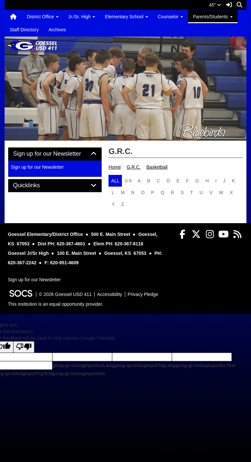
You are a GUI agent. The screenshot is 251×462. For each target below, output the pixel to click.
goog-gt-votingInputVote (78, 373)
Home (115, 167)
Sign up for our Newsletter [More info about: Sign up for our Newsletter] (37, 167)
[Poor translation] (23, 347)
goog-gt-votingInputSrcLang (83, 365)
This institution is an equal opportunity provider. (55, 304)
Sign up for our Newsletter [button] (54, 154)
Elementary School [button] (126, 16)
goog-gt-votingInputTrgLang (145, 365)
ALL (115, 180)
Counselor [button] (170, 16)
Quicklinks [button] (34, 185)
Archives (57, 29)
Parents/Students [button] (212, 16)
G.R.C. (133, 167)
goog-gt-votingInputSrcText (205, 365)
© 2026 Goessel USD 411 (65, 294)
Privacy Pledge (143, 294)
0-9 (128, 180)
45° (215, 5)
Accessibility (109, 294)
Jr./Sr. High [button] (81, 16)
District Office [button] (43, 16)
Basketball (157, 167)
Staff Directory (24, 29)
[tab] (55, 154)
